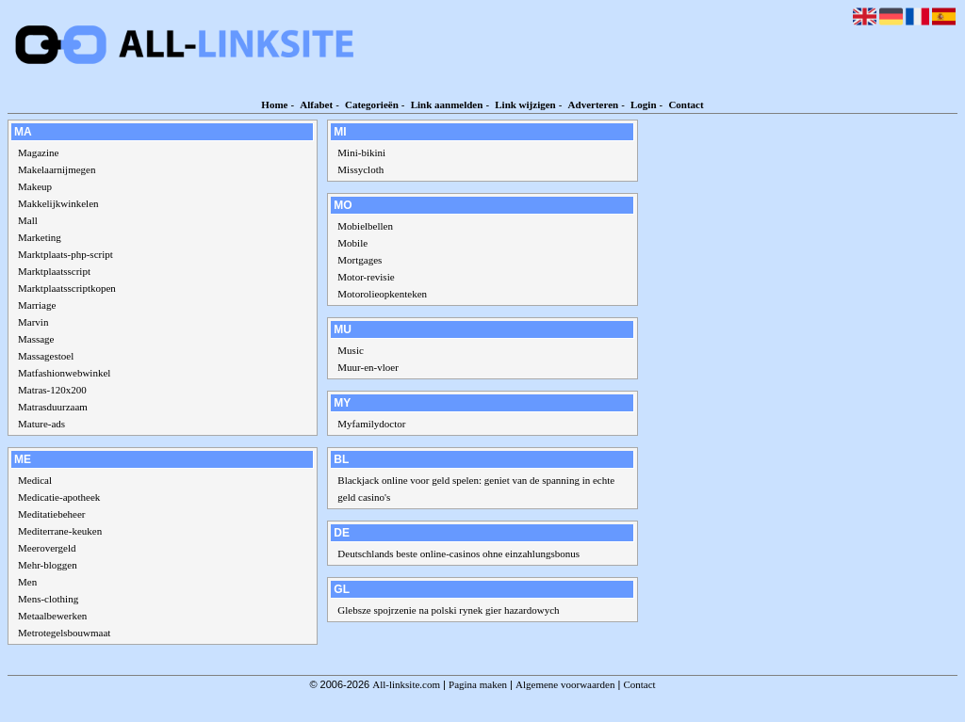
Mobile (352, 243)
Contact (685, 104)
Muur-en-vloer (368, 367)
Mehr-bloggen (47, 564)
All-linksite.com (406, 684)
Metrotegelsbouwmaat (64, 632)
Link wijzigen (525, 104)
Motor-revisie (365, 276)
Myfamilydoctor (371, 423)
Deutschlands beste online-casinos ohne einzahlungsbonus (458, 553)
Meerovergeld (47, 548)
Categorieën (372, 104)
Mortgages (359, 259)
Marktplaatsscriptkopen (67, 288)
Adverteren (593, 104)
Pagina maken (478, 684)
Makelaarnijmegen (56, 169)
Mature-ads (41, 423)
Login (643, 104)
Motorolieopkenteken (382, 293)
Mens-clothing (48, 598)
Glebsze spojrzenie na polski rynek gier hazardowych (448, 610)
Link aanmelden (447, 104)
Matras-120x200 (52, 389)
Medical (35, 480)
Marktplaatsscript (54, 271)
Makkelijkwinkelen (58, 203)
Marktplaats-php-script (65, 254)
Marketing (39, 237)
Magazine (38, 152)
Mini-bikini (361, 152)
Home (274, 104)
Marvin (33, 322)
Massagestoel (46, 355)
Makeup (35, 186)
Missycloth (360, 169)
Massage (36, 339)
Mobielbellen (365, 226)
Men (27, 581)
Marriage (37, 305)
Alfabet (316, 104)
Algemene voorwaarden (564, 684)
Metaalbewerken (52, 615)
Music (350, 350)
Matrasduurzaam (53, 406)
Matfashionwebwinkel (64, 372)
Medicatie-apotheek (59, 497)
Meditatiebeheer (51, 514)
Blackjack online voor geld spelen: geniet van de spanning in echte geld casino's (475, 488)
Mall (28, 220)
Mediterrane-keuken (60, 531)
